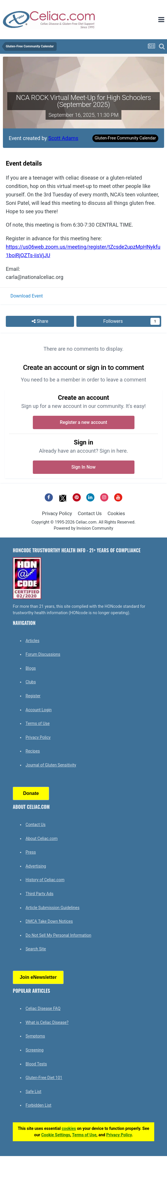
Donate (31, 793)
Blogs (31, 668)
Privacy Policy (57, 513)
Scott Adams (63, 138)
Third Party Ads (39, 893)
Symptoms (35, 1036)
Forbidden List (38, 1105)
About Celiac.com (42, 838)
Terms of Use (38, 723)
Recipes (33, 751)
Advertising (36, 866)
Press (31, 852)
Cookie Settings (55, 1135)
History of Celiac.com (45, 879)
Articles (32, 640)
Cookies (116, 513)
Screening (35, 1050)
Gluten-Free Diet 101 (44, 1077)
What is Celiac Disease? (47, 1022)
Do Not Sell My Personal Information (58, 935)
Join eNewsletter (38, 977)
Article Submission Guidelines (53, 907)
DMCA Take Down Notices (49, 921)
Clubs (31, 682)
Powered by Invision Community (83, 528)
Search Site (36, 949)
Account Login (39, 709)
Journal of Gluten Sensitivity (51, 765)
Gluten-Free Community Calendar (125, 138)
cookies (69, 1128)
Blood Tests (36, 1064)
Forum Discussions (43, 654)
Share (40, 321)
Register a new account (83, 422)
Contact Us (90, 513)
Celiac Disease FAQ (43, 1008)
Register (33, 696)
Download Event (26, 296)
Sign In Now (83, 467)
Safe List (33, 1091)
